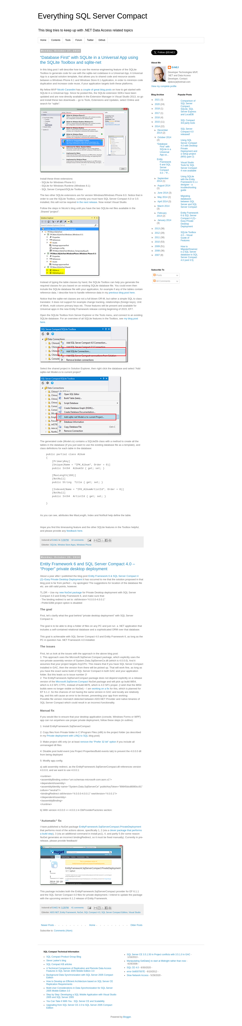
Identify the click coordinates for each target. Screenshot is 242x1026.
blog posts (106, 89)
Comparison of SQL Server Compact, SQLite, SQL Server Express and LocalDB (188, 108)
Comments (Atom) (63, 930)
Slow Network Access (138, 975)
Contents (55, 40)
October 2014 (164, 137)
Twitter (90, 40)
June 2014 (163, 192)
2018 (158, 108)
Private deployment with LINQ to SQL (67, 735)
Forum (78, 40)
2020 (158, 104)
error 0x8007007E (136, 971)
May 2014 (162, 197)
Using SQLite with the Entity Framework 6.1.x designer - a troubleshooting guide (189, 183)
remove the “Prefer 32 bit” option (98, 741)
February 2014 (162, 214)
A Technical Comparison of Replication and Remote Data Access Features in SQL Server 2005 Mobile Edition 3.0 (78, 969)
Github (102, 40)
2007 (158, 255)
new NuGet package (70, 592)
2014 (158, 126)
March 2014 (163, 206)
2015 (158, 122)
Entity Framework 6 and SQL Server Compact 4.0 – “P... (164, 166)
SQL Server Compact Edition (114, 912)
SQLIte (53, 545)
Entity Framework (68, 912)
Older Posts (136, 925)
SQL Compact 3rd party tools (188, 121)
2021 (158, 99)
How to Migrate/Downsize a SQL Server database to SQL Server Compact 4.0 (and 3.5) (189, 253)
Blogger (127, 1017)
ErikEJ (175, 67)
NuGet (80, 912)
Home (43, 40)
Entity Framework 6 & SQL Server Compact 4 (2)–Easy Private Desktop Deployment (189, 220)
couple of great (91, 89)
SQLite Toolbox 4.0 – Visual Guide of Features (188, 236)
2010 (158, 241)
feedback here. (75, 530)
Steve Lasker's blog (56, 960)
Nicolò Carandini (66, 89)
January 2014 (164, 220)
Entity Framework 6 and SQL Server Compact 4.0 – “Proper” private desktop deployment (87, 566)
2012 (158, 233)
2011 (158, 237)
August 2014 (163, 185)
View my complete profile (163, 86)
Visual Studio (135, 912)
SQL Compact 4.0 (92, 912)
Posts (157, 275)
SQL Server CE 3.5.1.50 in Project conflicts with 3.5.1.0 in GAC (158, 954)
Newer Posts (47, 925)
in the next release (87, 202)
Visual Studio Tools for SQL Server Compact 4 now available (189, 166)
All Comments (161, 281)
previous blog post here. (122, 292)
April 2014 (162, 201)
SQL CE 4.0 (133, 967)
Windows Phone (84, 545)
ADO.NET (54, 912)
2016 (158, 117)
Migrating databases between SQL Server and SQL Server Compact (189, 201)
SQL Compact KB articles (59, 964)
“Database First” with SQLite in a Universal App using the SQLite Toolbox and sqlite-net (89, 60)
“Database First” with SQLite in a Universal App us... (164, 149)
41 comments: (78, 907)
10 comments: (78, 540)
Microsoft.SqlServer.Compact (72, 681)
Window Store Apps (66, 545)
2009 (158, 246)
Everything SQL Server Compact (92, 16)
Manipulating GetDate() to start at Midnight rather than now (156, 961)
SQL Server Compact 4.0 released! (187, 132)
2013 (158, 228)
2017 (158, 113)
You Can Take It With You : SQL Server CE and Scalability (75, 1001)
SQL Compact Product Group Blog (63, 956)
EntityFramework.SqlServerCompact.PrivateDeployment (110, 826)
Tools (68, 40)
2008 (158, 250)
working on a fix (100, 688)
